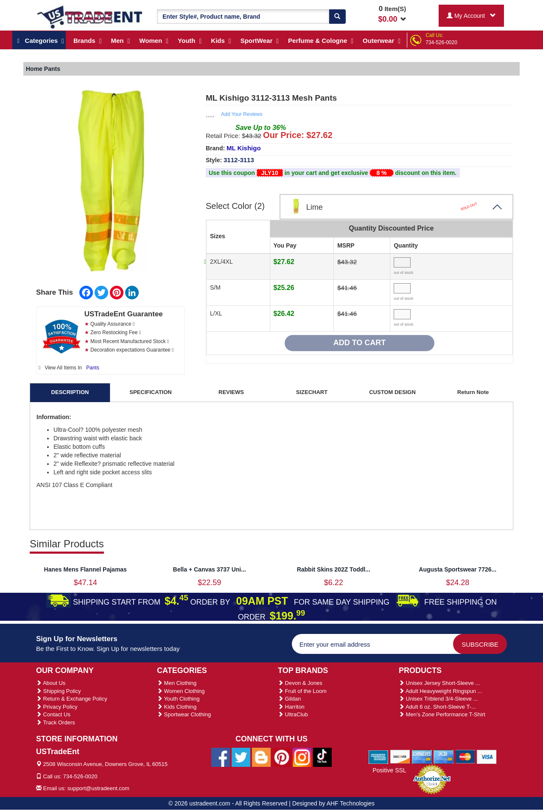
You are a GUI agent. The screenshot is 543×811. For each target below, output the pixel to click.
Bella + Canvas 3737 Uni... (209, 569)
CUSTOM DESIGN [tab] (392, 392)
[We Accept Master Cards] (465, 756)
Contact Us (53, 714)
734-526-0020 (441, 42)
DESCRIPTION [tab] (70, 392)
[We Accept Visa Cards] (487, 756)
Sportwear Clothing (184, 714)
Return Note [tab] (473, 392)
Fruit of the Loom (302, 691)
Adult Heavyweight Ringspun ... (440, 691)
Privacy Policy (57, 707)
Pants (92, 368)
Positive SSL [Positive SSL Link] (389, 770)
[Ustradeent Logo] (90, 16)
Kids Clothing (176, 707)
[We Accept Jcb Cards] (443, 756)
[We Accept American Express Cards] (379, 756)
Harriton (291, 707)
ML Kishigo (244, 148)
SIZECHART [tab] (311, 392)
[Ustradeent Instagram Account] (302, 756)
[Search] (337, 16)
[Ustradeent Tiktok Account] (322, 756)
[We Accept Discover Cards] (400, 756)
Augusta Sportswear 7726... (457, 569)
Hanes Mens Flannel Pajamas (85, 569)
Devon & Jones (300, 683)
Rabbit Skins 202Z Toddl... (333, 569)
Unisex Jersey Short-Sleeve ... (439, 683)
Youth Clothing (178, 699)
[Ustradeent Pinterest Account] (281, 756)
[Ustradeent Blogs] (261, 756)
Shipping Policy (58, 691)
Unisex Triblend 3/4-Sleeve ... (438, 699)
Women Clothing (180, 691)
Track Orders (55, 722)
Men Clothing (176, 683)
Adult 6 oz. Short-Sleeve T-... (437, 707)
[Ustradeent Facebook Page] (220, 756)
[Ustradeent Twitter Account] (241, 756)
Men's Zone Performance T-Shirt (442, 714)
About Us (50, 683)
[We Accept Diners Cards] (422, 756)
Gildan (289, 699)
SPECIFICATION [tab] (150, 392)
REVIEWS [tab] (231, 392)
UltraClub (293, 714)
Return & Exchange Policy (71, 699)
